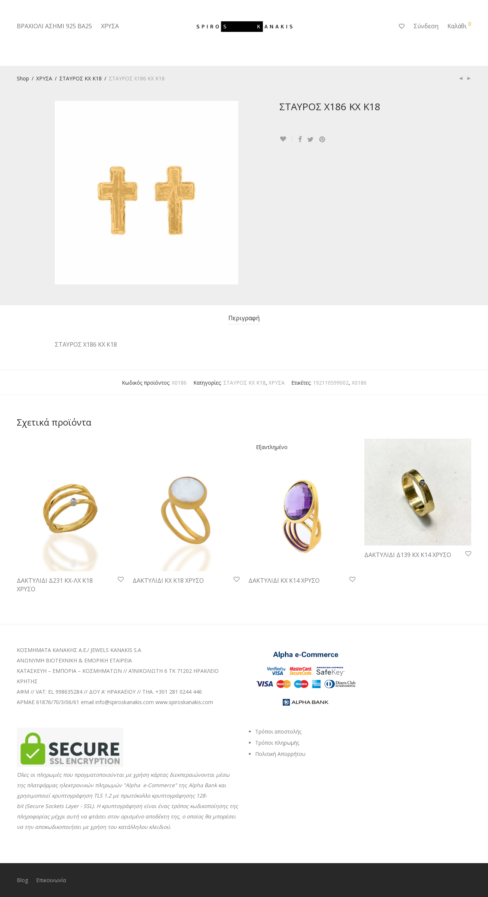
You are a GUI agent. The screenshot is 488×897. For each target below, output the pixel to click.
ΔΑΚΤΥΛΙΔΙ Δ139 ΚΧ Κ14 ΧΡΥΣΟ (407, 555)
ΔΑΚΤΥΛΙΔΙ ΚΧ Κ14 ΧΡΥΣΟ (284, 580)
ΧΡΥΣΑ (110, 26)
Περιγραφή (244, 318)
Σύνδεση (425, 26)
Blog (22, 880)
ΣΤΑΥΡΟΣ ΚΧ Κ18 (80, 78)
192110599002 (331, 382)
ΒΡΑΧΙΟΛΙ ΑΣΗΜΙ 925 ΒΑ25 (54, 26)
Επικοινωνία (51, 880)
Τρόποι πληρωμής (277, 742)
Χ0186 (359, 382)
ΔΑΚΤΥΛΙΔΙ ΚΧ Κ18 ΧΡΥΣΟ (168, 580)
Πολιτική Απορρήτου (280, 753)
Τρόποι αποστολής (278, 731)
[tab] (244, 318)
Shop (23, 78)
